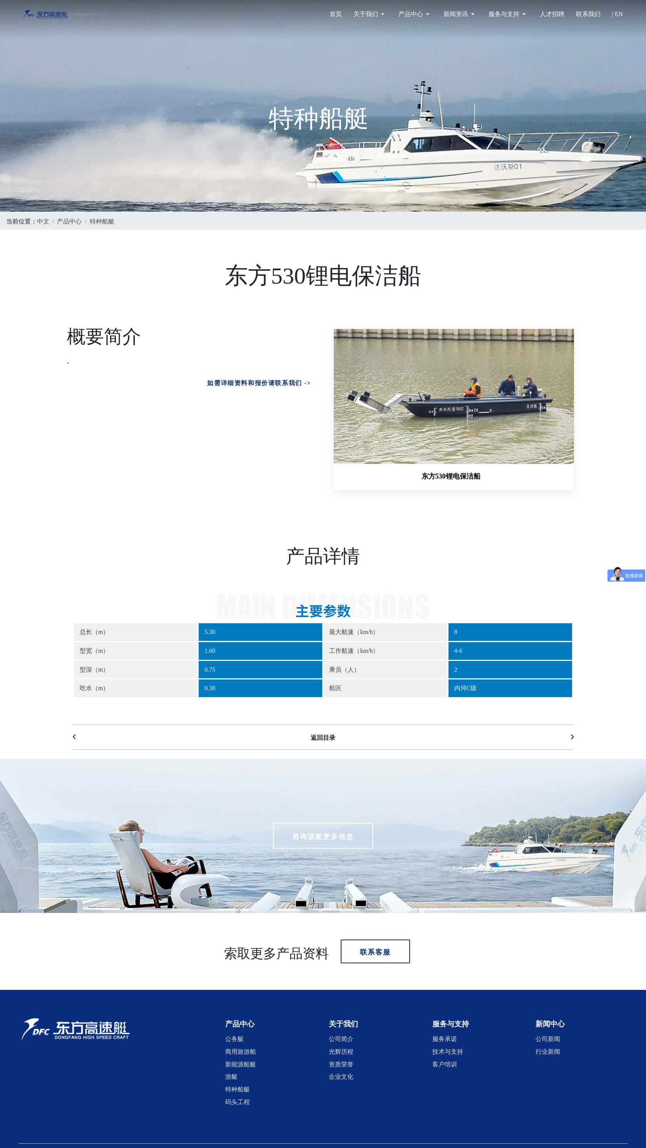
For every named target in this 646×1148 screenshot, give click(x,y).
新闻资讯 (458, 14)
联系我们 (588, 14)
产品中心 (413, 14)
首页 (336, 14)
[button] (239, 1019)
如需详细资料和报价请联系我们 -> (259, 382)
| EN (617, 14)
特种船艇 (102, 220)
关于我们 (368, 14)
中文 (43, 220)
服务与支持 (507, 14)
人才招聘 (552, 14)
